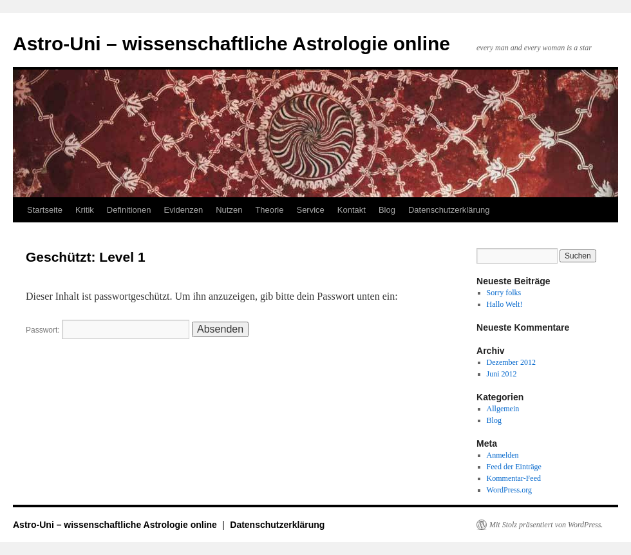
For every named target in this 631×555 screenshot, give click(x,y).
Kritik (84, 210)
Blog (387, 210)
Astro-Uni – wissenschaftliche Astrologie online (231, 43)
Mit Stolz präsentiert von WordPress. (546, 524)
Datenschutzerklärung (448, 210)
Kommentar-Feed (514, 478)
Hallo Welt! (505, 304)
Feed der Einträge (514, 466)
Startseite (44, 210)
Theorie (269, 210)
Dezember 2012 (511, 362)
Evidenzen (183, 210)
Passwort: (107, 330)
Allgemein (503, 408)
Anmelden (503, 455)
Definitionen (129, 210)
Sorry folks (504, 292)
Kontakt (351, 210)
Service (310, 210)
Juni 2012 (502, 373)
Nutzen (229, 210)
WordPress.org (509, 489)
